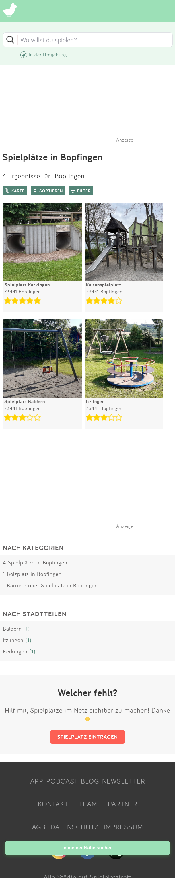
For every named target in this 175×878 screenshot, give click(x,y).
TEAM (88, 803)
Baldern (12, 628)
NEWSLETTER (123, 781)
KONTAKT (53, 803)
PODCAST (62, 781)
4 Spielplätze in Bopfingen (35, 562)
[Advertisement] (90, 486)
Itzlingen (13, 640)
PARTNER (122, 803)
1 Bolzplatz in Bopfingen (32, 573)
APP (36, 781)
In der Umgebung (48, 54)
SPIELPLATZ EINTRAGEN (87, 736)
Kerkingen (15, 651)
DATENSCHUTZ (74, 826)
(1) (27, 628)
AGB (39, 826)
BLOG (90, 781)
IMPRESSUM (123, 826)
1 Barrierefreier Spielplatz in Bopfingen (50, 585)
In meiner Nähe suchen (87, 847)
